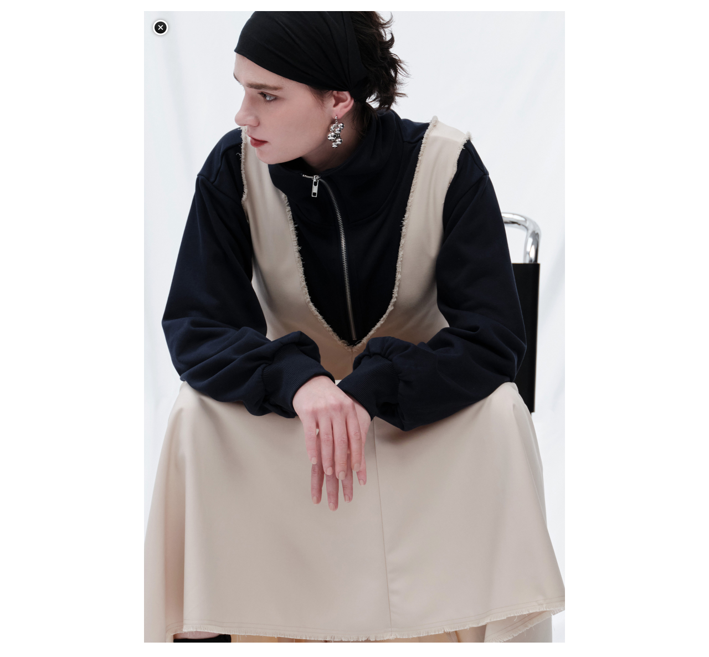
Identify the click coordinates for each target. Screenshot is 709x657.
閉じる (161, 28)
